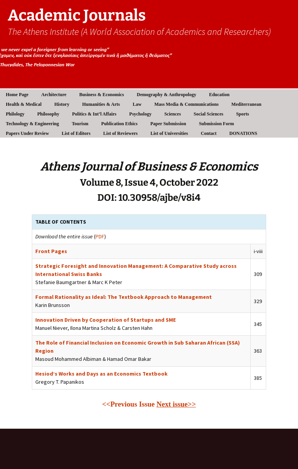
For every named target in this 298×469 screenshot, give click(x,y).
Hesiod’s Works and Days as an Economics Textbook (101, 373)
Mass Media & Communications (186, 104)
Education (219, 94)
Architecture (53, 94)
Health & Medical (24, 104)
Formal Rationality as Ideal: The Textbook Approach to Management (123, 296)
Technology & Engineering (32, 123)
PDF (99, 236)
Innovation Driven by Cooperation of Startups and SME (105, 319)
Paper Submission (168, 123)
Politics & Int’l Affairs (94, 114)
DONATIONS (243, 133)
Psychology (140, 114)
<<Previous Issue (128, 404)
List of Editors (76, 133)
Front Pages (51, 251)
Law (137, 104)
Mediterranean (246, 104)
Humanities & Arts (101, 104)
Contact (209, 133)
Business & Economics (101, 94)
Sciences (172, 114)
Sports (242, 114)
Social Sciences (208, 114)
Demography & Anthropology (166, 94)
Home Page (17, 94)
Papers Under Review (27, 133)
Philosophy (48, 114)
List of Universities (169, 133)
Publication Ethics (119, 123)
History (61, 104)
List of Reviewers (120, 133)
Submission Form (216, 123)
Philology (15, 114)
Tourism (80, 123)
